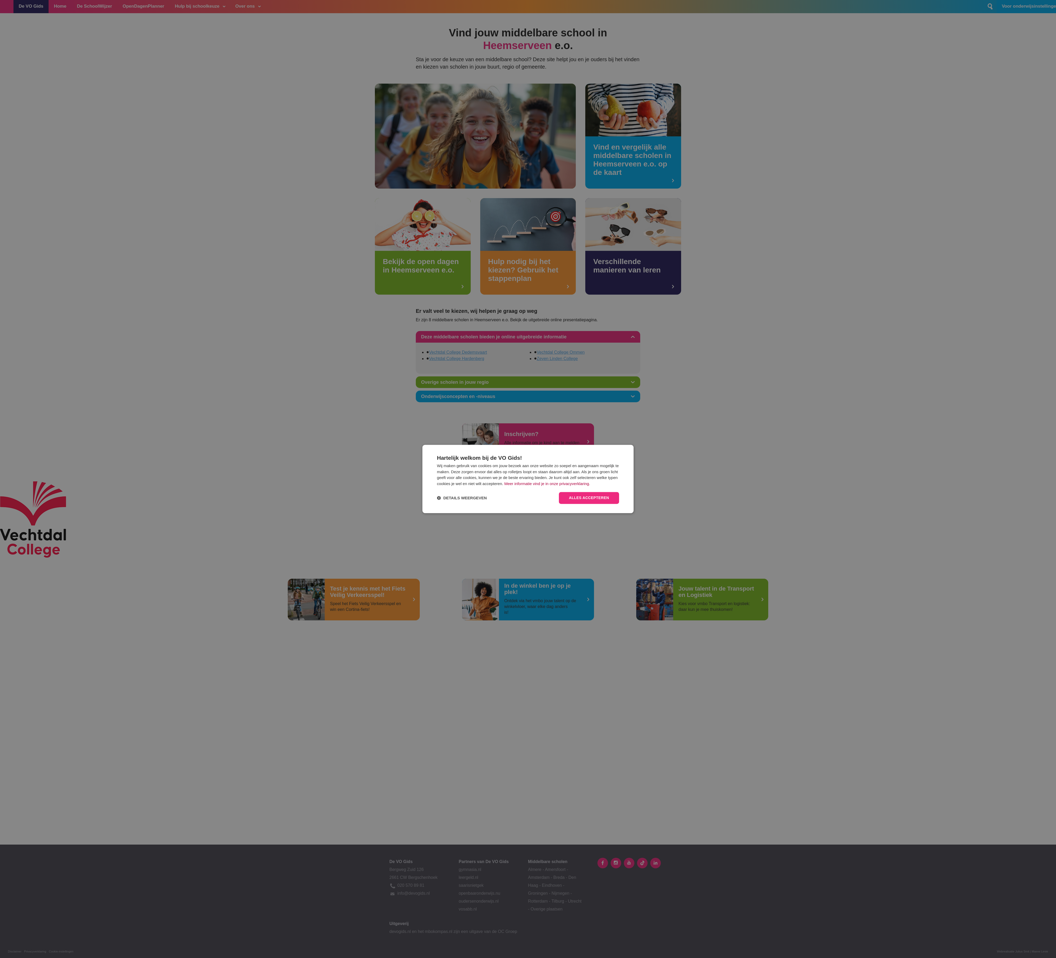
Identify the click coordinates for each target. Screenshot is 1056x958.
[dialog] (528, 479)
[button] (462, 498)
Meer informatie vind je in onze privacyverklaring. (547, 483)
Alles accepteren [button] (589, 498)
